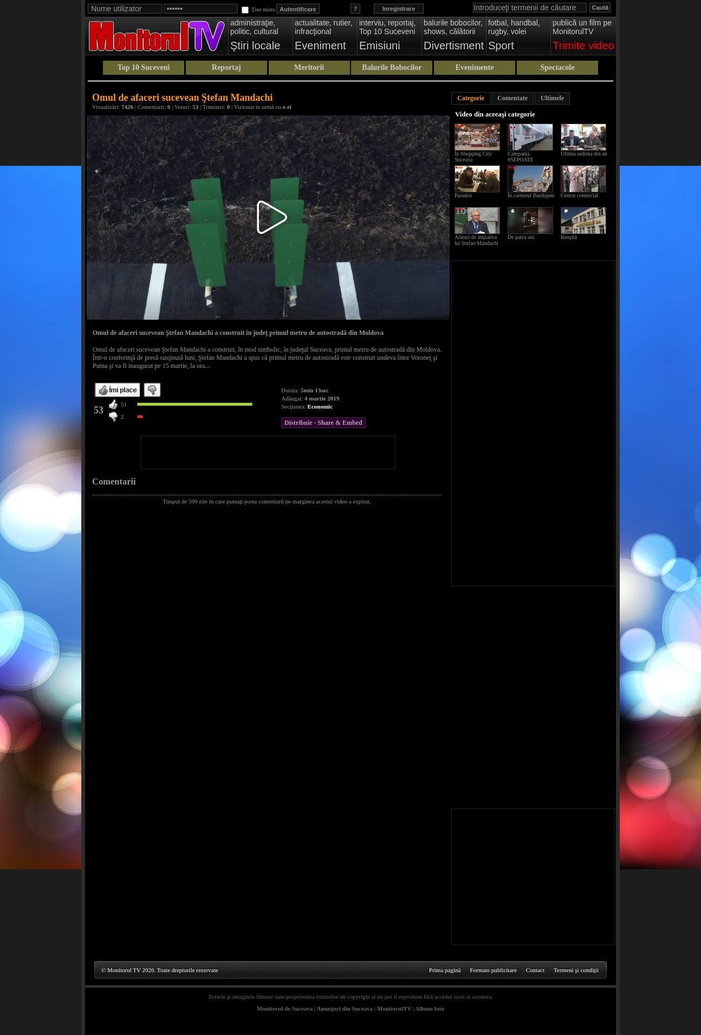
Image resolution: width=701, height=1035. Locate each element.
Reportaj (226, 67)
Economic (320, 406)
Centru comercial (579, 195)
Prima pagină (444, 970)
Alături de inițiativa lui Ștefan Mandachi (476, 240)
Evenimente (475, 67)
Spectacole (557, 67)
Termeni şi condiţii (576, 970)
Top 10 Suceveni (144, 67)
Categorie (470, 98)
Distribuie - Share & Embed (323, 422)
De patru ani (521, 237)
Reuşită (569, 237)
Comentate (512, 98)
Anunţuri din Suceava (345, 1008)
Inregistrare (399, 8)
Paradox (463, 195)
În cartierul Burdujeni (531, 195)
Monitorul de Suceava (285, 1008)
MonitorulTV (394, 1008)
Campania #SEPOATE (521, 157)
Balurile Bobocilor (391, 67)
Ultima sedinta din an (584, 154)
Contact (535, 970)
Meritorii (309, 67)
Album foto (430, 1008)
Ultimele (552, 98)
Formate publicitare (493, 970)
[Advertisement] (268, 452)
